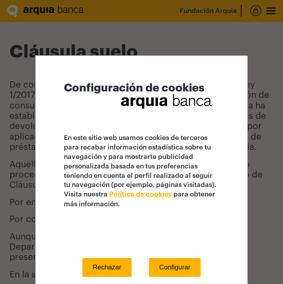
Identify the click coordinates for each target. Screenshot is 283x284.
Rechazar (107, 267)
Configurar (174, 267)
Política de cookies (140, 194)
